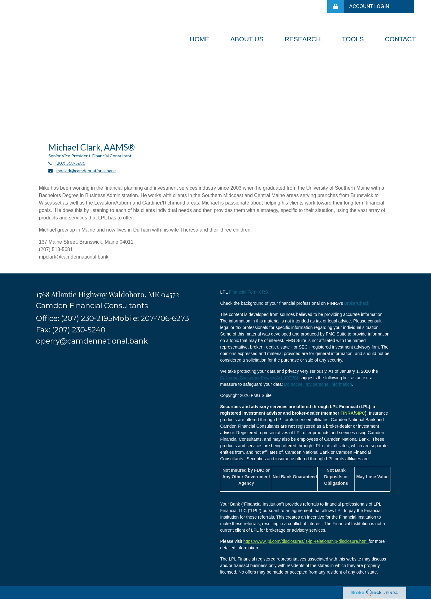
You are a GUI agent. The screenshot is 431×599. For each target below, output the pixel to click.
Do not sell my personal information (318, 384)
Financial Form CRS (248, 292)
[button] (247, 39)
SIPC (360, 413)
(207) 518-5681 (70, 163)
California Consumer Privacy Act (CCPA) (259, 377)
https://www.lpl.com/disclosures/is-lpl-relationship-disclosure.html (306, 541)
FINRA (347, 413)
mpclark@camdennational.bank (86, 170)
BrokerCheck (356, 303)
